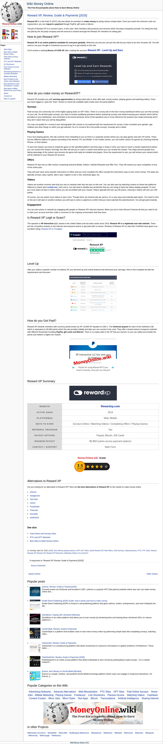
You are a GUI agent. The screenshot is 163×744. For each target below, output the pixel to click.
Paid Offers (108, 550)
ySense (33, 492)
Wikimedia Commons (36, 733)
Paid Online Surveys (137, 691)
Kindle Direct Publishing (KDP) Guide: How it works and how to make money (74, 601)
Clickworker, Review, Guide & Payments (59, 643)
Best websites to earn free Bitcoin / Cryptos (11, 85)
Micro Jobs (54, 698)
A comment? (83, 553)
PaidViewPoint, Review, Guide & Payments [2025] (63, 657)
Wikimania (128, 733)
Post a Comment (38, 565)
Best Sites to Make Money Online (10, 53)
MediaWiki (52, 733)
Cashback (152, 695)
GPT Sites (85, 550)
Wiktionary (56, 735)
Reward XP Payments (54, 553)
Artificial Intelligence (128, 698)
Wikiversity (33, 735)
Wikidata (118, 733)
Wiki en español (9, 99)
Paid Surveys (119, 550)
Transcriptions (108, 698)
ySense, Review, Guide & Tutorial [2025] (59, 587)
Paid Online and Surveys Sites (43, 533)
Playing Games (131, 550)
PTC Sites (146, 550)
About (6, 93)
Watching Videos (70, 553)
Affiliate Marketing (10, 76)
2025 (51, 550)
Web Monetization (88, 691)
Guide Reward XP (96, 550)
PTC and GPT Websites (12, 61)
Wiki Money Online (40, 4)
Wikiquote (149, 733)
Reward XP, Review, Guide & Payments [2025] (57, 15)
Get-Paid (34, 499)
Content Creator (37, 698)
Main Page (8, 49)
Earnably (34, 514)
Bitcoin (94, 698)
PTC (139, 550)
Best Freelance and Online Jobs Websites (12, 80)
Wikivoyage (45, 735)
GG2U (32, 503)
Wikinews (139, 733)
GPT (78, 550)
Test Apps (83, 698)
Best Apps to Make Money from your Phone (12, 89)
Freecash (34, 510)
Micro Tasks (69, 698)
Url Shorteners (9, 64)
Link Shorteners (96, 695)
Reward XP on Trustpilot (51, 229)
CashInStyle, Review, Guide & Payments (59, 629)
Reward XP (41, 553)
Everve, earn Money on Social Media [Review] (61, 671)
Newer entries (34, 574)
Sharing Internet (150, 698)
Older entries (152, 574)
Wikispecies (96, 733)
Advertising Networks (40, 691)
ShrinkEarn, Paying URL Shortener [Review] (61, 615)
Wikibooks (107, 733)
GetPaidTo (34, 517)
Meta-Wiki (63, 733)
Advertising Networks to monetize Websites (12, 72)
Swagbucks (35, 496)
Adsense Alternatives (65, 691)
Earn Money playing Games (64, 550)
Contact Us (8, 96)
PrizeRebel (34, 507)
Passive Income (115, 695)
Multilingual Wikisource (79, 733)
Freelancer (80, 695)
